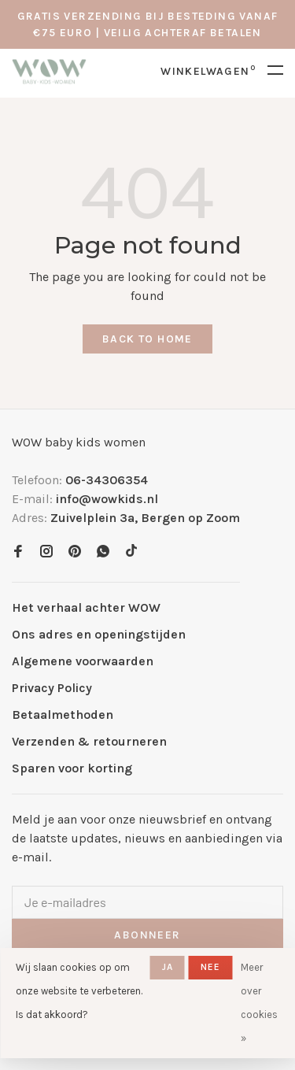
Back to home (147, 339)
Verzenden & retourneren (89, 741)
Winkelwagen (208, 71)
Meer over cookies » (259, 1002)
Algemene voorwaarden (82, 660)
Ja (167, 966)
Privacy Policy (52, 687)
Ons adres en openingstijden (99, 634)
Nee (211, 966)
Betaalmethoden (62, 714)
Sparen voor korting (72, 768)
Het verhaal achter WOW (86, 607)
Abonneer (147, 935)
